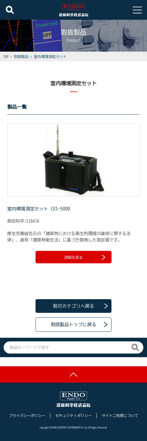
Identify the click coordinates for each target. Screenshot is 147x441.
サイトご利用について (120, 415)
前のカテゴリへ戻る (73, 306)
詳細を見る (84, 257)
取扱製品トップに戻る (73, 324)
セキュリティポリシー (73, 415)
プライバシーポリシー (27, 415)
